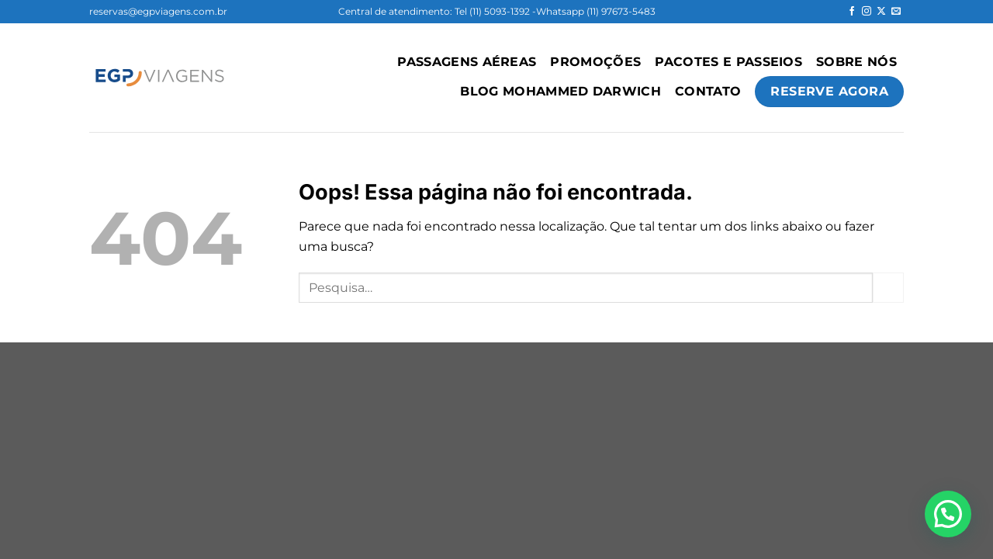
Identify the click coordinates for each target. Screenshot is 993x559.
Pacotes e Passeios (728, 61)
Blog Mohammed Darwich (560, 91)
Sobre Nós (856, 61)
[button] (948, 514)
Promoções (595, 61)
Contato (708, 91)
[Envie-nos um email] (896, 11)
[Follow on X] (881, 11)
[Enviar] (888, 288)
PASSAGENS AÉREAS (466, 61)
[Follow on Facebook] (851, 11)
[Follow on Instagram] (866, 11)
